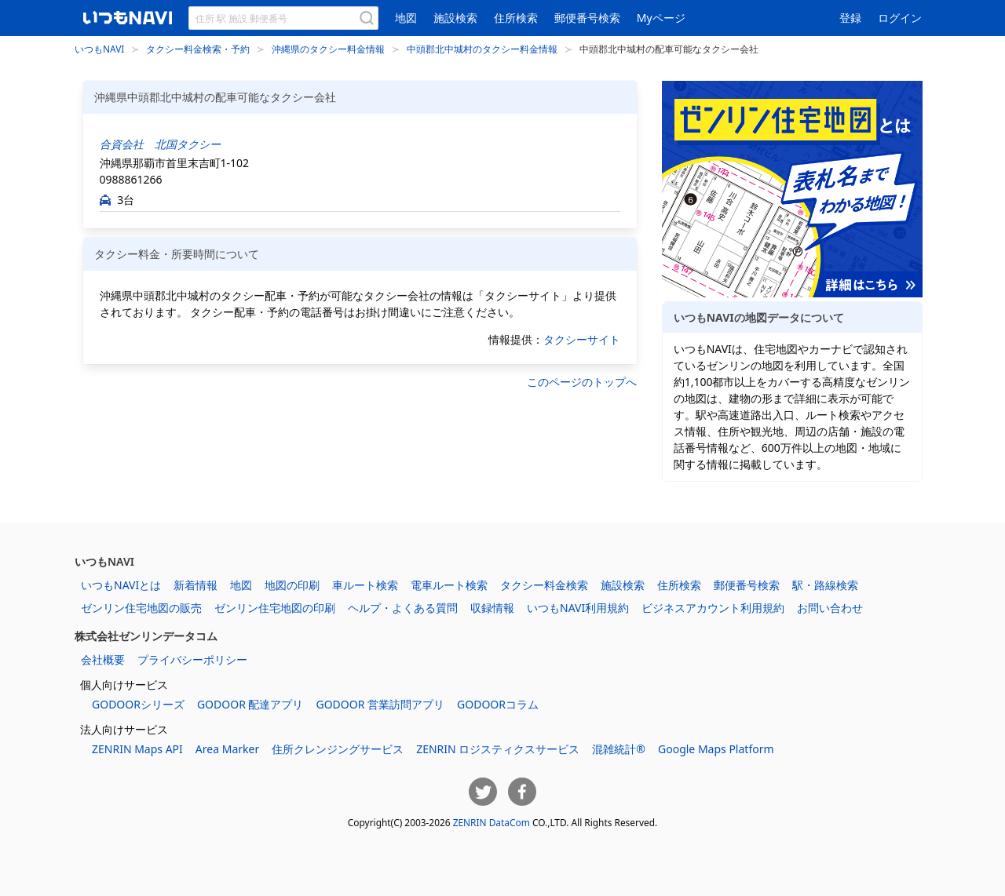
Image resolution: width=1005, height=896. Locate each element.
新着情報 (195, 584)
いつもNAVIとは (121, 584)
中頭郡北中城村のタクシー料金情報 (482, 48)
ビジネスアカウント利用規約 (712, 607)
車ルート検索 (365, 584)
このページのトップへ (582, 381)
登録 (850, 17)
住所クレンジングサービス (338, 748)
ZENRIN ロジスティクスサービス (497, 748)
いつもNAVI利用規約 (578, 607)
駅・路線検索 (825, 584)
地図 (406, 17)
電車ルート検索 (449, 584)
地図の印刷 (292, 584)
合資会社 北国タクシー (160, 144)
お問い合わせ (830, 607)
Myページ (661, 17)
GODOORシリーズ (138, 704)
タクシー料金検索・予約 (198, 48)
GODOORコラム (498, 704)
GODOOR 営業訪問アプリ (380, 704)
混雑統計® (618, 748)
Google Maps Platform (716, 748)
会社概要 (103, 659)
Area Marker (227, 748)
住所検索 (516, 17)
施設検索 (455, 17)
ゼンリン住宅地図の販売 (141, 607)
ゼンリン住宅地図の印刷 (274, 607)
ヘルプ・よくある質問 (403, 607)
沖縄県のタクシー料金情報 (328, 48)
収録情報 (492, 607)
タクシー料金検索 (544, 584)
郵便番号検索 (587, 17)
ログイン (900, 17)
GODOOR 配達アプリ (250, 704)
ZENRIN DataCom (491, 822)
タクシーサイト (581, 339)
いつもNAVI (99, 48)
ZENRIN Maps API (137, 748)
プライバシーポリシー (192, 659)
